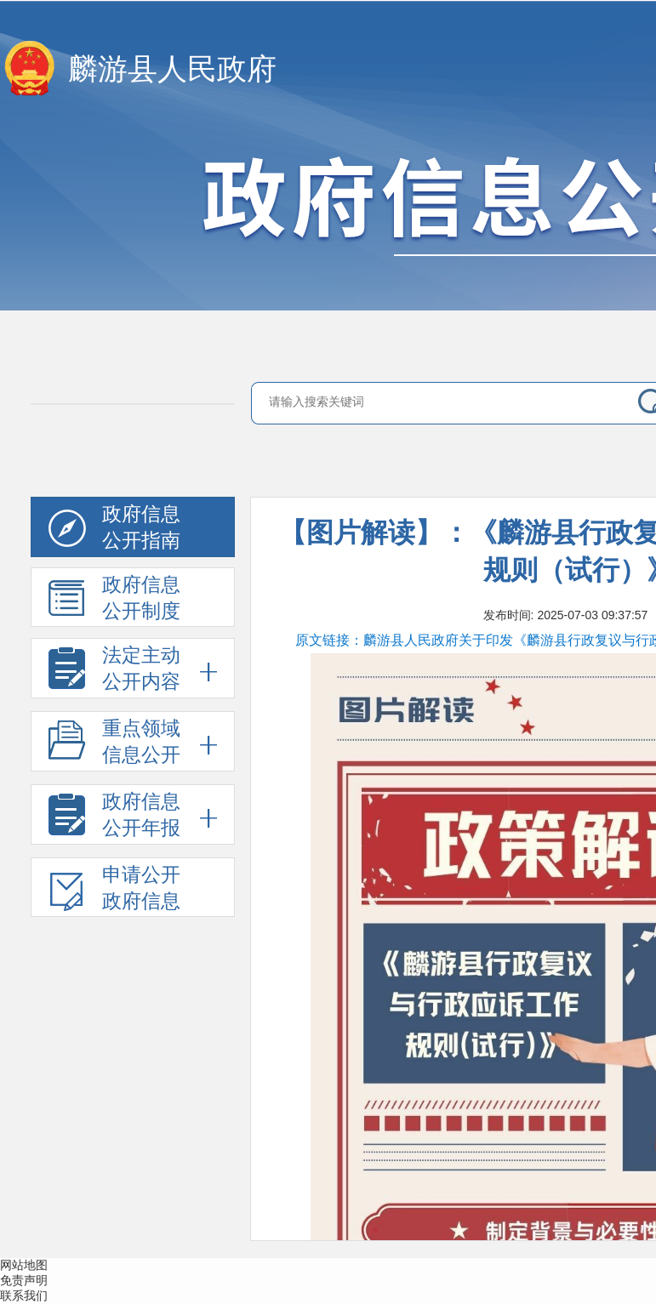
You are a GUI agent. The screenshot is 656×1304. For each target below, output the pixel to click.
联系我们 (24, 1296)
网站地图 (24, 1265)
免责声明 (24, 1280)
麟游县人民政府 (172, 69)
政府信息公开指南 (114, 530)
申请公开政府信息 (114, 890)
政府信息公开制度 (114, 600)
